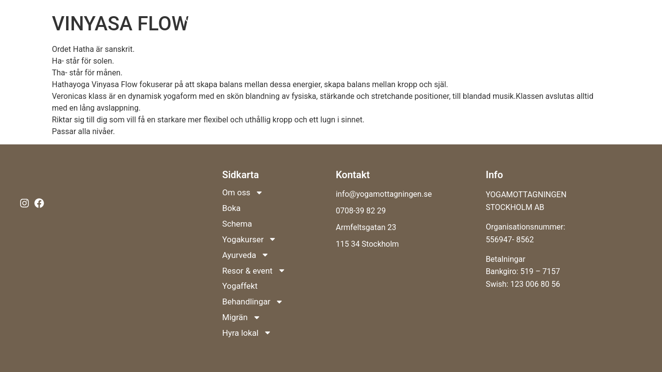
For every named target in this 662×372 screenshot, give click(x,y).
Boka (249, 18)
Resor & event (477, 18)
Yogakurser (342, 18)
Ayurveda (407, 18)
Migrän (557, 41)
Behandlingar (604, 18)
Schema (286, 18)
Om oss (206, 18)
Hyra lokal (616, 41)
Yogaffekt (541, 18)
